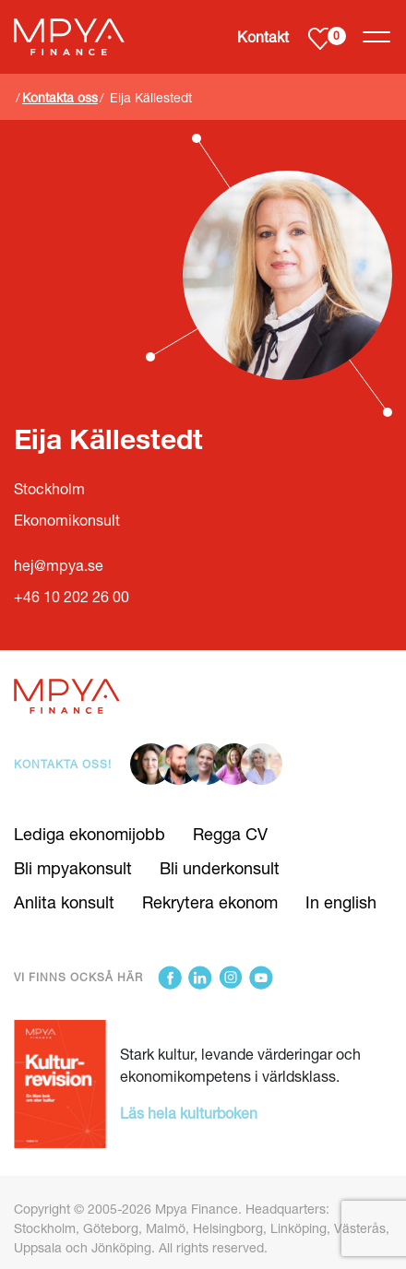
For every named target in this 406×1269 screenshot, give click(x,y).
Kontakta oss (60, 97)
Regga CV (230, 834)
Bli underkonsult (220, 868)
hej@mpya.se (58, 565)
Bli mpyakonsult (73, 868)
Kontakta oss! (63, 764)
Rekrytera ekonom (210, 902)
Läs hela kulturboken (188, 1112)
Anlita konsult (64, 902)
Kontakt (263, 36)
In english (340, 902)
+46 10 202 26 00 (71, 596)
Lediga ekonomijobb (89, 834)
